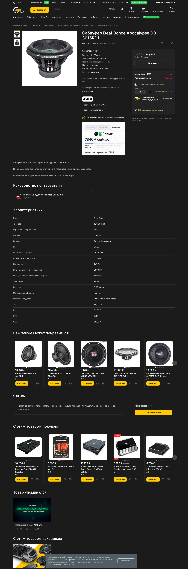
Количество (139, 88)
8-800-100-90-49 (164, 3)
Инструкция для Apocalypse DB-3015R (43, 195)
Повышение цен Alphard (28, 524)
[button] (174, 363)
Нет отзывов (92, 43)
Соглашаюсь (126, 561)
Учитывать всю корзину (160, 91)
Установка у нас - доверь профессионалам (105, 117)
